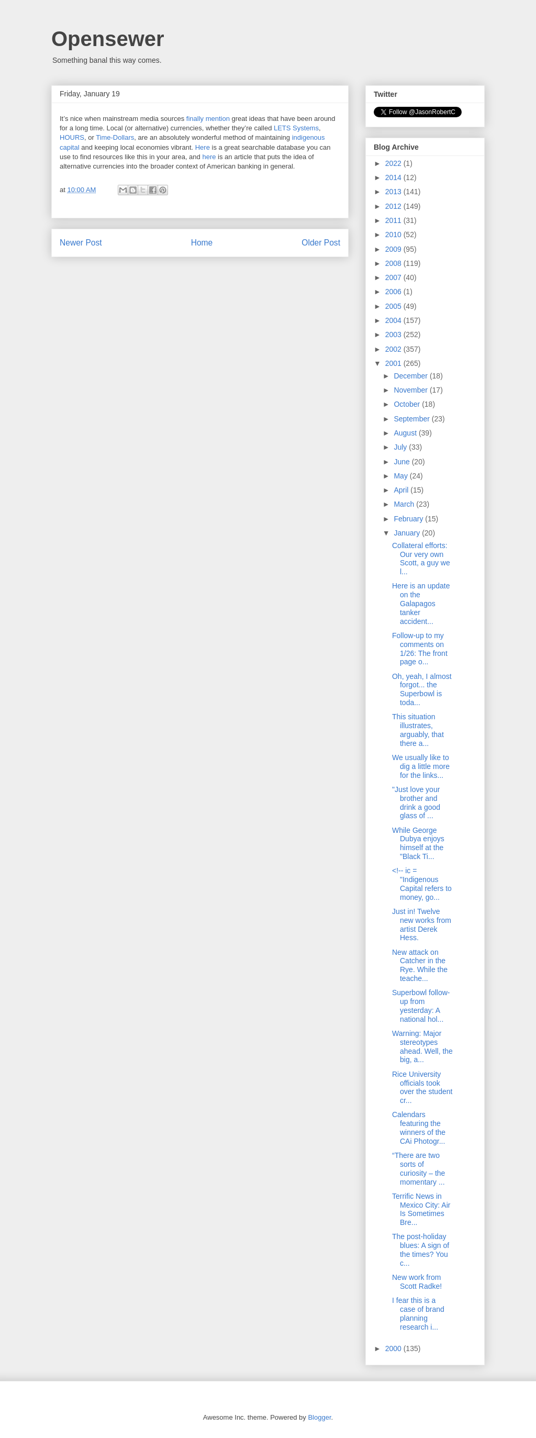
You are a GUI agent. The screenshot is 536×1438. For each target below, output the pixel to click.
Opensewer (107, 38)
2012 (394, 206)
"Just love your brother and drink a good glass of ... (416, 802)
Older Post (321, 242)
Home (202, 242)
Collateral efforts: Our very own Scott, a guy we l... (421, 558)
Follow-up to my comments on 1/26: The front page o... (420, 648)
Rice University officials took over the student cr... (422, 1087)
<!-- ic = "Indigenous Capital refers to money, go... (422, 883)
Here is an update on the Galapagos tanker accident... (421, 603)
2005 (394, 306)
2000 (394, 1348)
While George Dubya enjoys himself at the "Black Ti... (418, 843)
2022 (394, 163)
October (408, 404)
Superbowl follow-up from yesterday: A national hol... (421, 1005)
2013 (394, 191)
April (402, 490)
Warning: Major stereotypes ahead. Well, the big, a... (422, 1046)
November (411, 390)
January (408, 533)
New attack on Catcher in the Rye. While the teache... (420, 965)
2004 (394, 320)
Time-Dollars (115, 137)
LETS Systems (296, 128)
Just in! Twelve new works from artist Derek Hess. (421, 924)
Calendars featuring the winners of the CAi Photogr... (418, 1127)
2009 (394, 249)
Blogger (319, 1417)
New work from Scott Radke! (417, 1281)
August (406, 433)
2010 (394, 234)
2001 (394, 363)
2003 (394, 334)
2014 (394, 177)
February (409, 519)
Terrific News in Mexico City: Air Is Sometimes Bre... (421, 1209)
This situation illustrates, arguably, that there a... (418, 729)
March (405, 504)
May (401, 476)
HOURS (72, 137)
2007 (394, 277)
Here (202, 147)
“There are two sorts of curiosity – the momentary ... (418, 1168)
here (209, 157)
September (412, 419)
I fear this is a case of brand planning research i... (418, 1313)
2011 (394, 220)
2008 (394, 263)
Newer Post (81, 242)
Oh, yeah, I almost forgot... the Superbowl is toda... (422, 689)
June (402, 462)
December (411, 376)
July (401, 447)
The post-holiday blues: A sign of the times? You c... (420, 1249)
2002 (394, 349)
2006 (394, 291)
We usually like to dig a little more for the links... (421, 766)
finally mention (208, 118)
